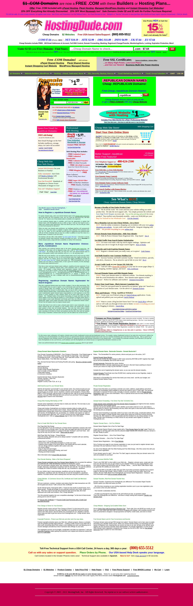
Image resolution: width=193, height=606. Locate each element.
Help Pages (96, 570)
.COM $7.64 (44, 39)
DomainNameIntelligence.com (79, 275)
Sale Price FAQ (81, 570)
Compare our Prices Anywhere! (108, 318)
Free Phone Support (121, 570)
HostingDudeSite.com (49, 272)
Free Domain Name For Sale (134, 429)
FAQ (107, 570)
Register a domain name (135, 462)
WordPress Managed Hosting (74, 66)
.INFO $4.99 (120, 39)
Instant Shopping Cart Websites (146, 8)
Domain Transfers (99, 481)
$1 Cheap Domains (32, 570)
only (70, 80)
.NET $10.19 (71, 39)
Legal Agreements (133, 575)
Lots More (77, 196)
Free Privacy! (102, 323)
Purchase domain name (101, 522)
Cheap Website (140, 102)
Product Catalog (65, 570)
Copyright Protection (44, 531)
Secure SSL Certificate (47, 500)
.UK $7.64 (136, 39)
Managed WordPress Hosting (110, 8)
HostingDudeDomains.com (65, 272)
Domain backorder (99, 363)
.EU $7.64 (149, 39)
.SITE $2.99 (87, 39)
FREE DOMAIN (117, 102)
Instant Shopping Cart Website (41, 66)
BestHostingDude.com (81, 272)
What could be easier (67, 432)
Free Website (119, 441)
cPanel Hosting (70, 8)
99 (77, 80)
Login (167, 570)
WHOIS (67, 575)
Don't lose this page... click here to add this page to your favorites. (124, 122)
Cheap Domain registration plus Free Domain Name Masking (56, 462)
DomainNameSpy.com (45, 276)
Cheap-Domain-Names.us (64, 291)
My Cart (157, 570)
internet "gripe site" (139, 286)
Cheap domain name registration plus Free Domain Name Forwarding (115, 404)
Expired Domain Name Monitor (103, 357)
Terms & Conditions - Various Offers (146, 60)
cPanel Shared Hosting (52, 63)
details (165, 52)
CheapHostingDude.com (45, 273)
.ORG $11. (102, 39)
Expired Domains (99, 373)
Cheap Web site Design (59, 455)
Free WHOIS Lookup (142, 570)
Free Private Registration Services (122, 323)
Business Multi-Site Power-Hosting (142, 65)
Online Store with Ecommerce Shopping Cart (111, 508)
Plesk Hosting (86, 8)
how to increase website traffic (117, 474)
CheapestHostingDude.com (62, 273)
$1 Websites (48, 570)
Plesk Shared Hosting (78, 63)
